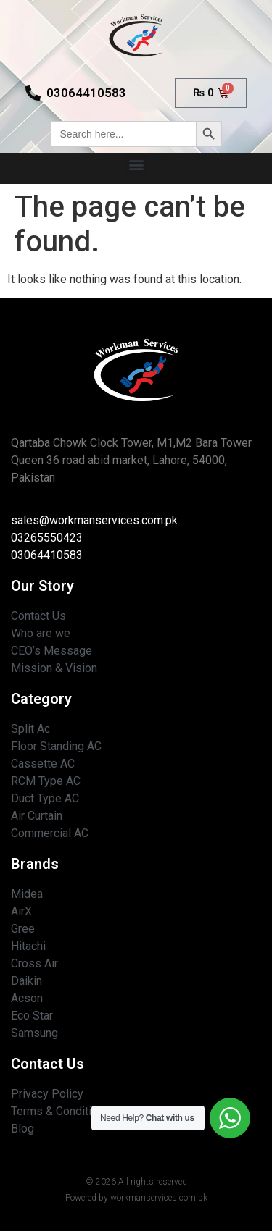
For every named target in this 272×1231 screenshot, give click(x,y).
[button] (136, 165)
